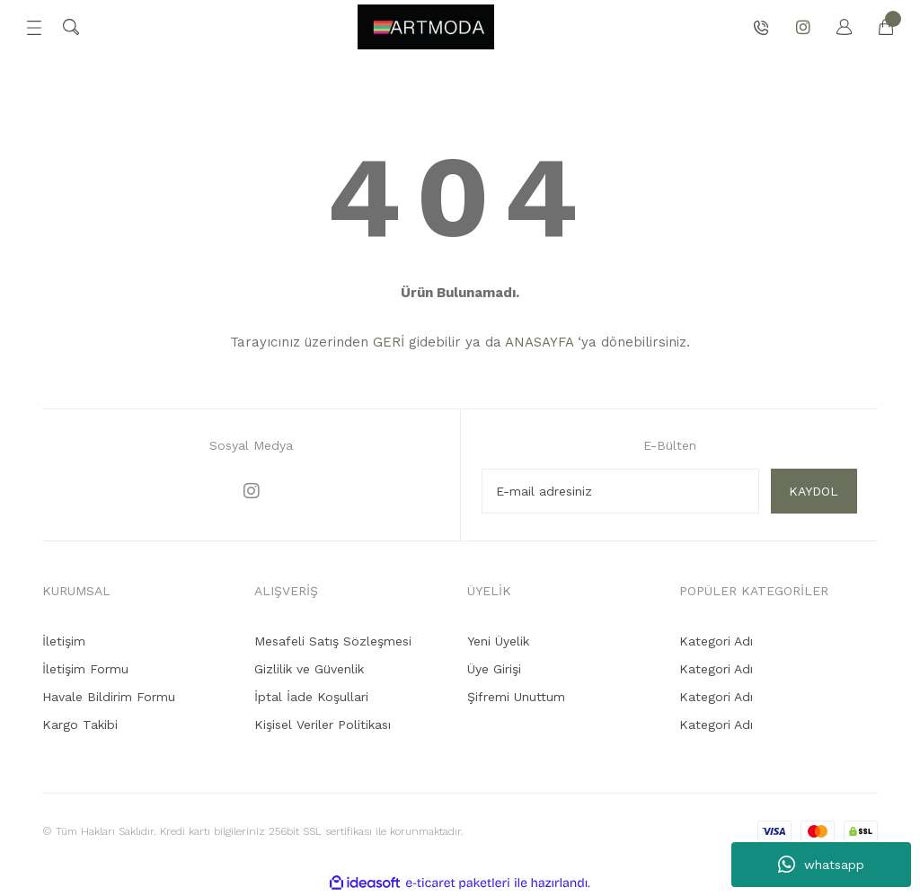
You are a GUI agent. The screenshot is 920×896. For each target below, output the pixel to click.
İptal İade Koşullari (311, 697)
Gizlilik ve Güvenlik (309, 669)
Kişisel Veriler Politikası (322, 724)
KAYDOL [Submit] (813, 491)
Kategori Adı (716, 641)
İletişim (63, 641)
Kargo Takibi (80, 724)
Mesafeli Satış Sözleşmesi (332, 641)
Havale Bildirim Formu (108, 697)
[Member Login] (835, 27)
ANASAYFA (539, 342)
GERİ (388, 342)
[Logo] (426, 26)
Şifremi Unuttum (516, 697)
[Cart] (877, 27)
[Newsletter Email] (620, 491)
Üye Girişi (494, 669)
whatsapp (821, 864)
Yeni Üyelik (498, 641)
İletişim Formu (85, 669)
